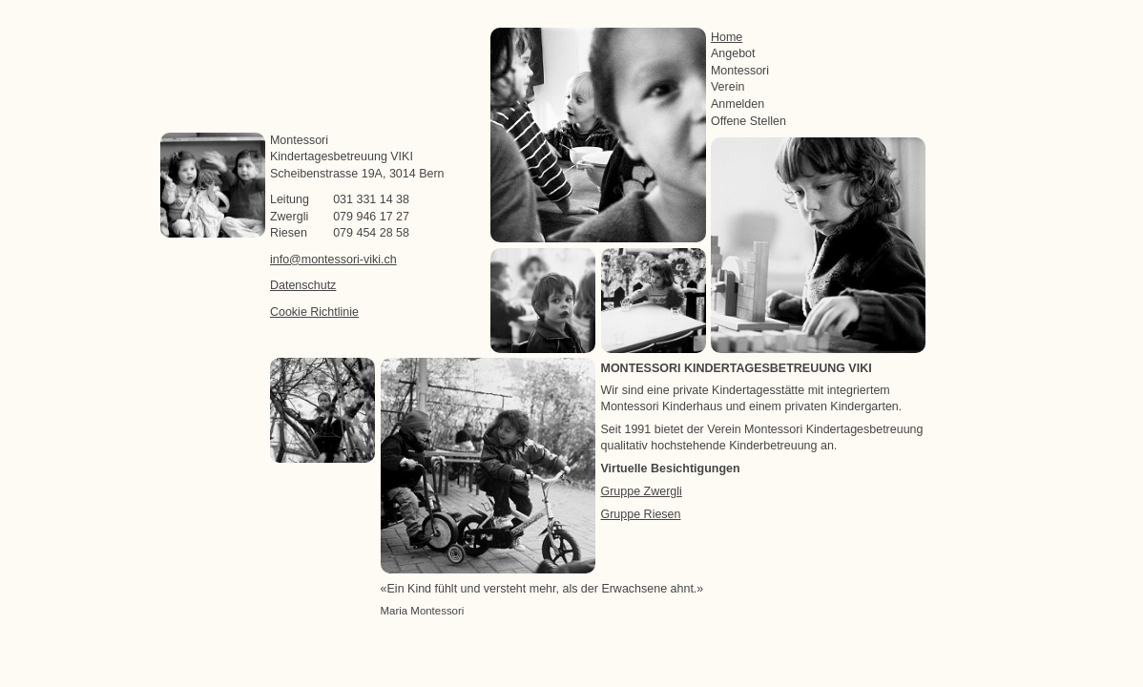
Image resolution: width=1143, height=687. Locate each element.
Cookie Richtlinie (314, 312)
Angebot (733, 53)
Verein (727, 87)
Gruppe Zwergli (641, 491)
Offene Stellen (748, 121)
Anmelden (737, 104)
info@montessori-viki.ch (333, 259)
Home (726, 37)
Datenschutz (303, 285)
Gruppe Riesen (641, 514)
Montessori (740, 70)
